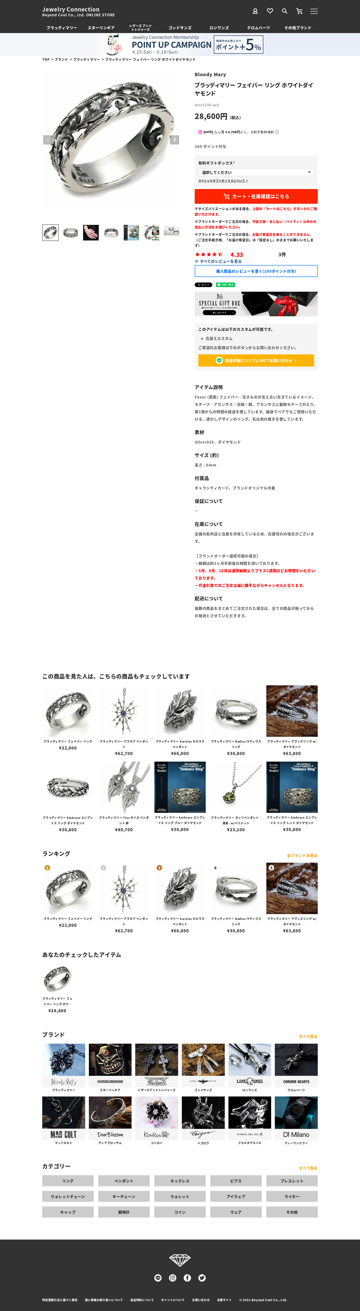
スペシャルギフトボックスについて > (223, 181)
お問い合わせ (201, 1300)
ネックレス (180, 1181)
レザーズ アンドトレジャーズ (140, 27)
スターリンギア (101, 27)
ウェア (236, 1212)
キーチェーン (123, 1196)
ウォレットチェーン (68, 1196)
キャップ (68, 1212)
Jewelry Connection (70, 9)
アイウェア (236, 1196)
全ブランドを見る (302, 855)
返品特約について (142, 1300)
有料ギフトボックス (217, 163)
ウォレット (180, 1196)
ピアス (236, 1181)
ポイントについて (173, 1300)
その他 (292, 1212)
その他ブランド (298, 27)
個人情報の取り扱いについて (104, 1300)
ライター (292, 1196)
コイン (180, 1212)
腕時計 (124, 1212)
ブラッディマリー (62, 27)
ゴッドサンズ (180, 27)
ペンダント (124, 1181)
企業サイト (224, 1300)
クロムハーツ (258, 27)
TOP (46, 59)
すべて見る (308, 1036)
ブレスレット (292, 1181)
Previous (47, 139)
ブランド (61, 59)
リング (68, 1181)
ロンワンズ (219, 27)
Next (174, 139)
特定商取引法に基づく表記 (60, 1300)
